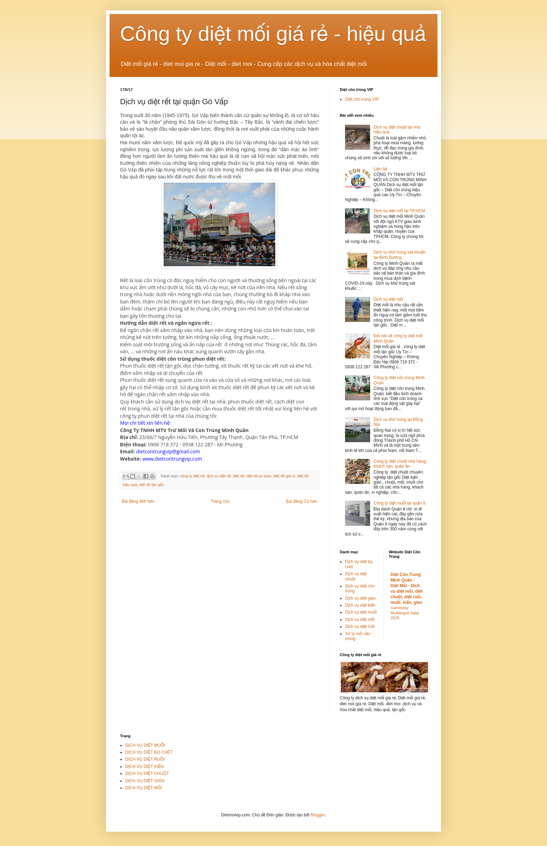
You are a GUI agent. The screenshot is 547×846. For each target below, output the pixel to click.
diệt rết (239, 476)
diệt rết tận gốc (151, 485)
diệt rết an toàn (258, 476)
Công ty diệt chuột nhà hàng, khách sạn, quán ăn (400, 464)
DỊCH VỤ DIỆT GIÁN (144, 780)
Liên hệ (380, 169)
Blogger (317, 815)
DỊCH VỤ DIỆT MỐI (143, 787)
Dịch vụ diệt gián (360, 598)
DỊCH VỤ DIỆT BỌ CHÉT (149, 752)
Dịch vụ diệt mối (388, 299)
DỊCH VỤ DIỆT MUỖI (145, 745)
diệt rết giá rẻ (284, 476)
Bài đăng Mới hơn (138, 501)
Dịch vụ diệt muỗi (361, 612)
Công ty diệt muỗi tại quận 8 (400, 503)
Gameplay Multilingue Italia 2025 (405, 613)
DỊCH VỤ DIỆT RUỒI (145, 759)
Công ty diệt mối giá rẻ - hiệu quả (273, 33)
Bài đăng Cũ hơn (301, 501)
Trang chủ (220, 501)
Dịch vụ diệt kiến (360, 605)
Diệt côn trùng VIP (362, 99)
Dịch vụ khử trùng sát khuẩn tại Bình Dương (400, 255)
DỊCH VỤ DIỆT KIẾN (144, 766)
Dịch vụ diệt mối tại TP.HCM (399, 210)
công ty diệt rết (192, 476)
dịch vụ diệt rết (219, 476)
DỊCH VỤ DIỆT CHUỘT (147, 773)
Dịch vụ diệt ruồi (360, 626)
